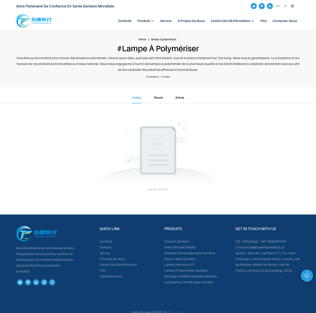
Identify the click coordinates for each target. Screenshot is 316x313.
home (142, 39)
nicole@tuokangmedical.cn (264, 247)
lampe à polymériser (163, 39)
